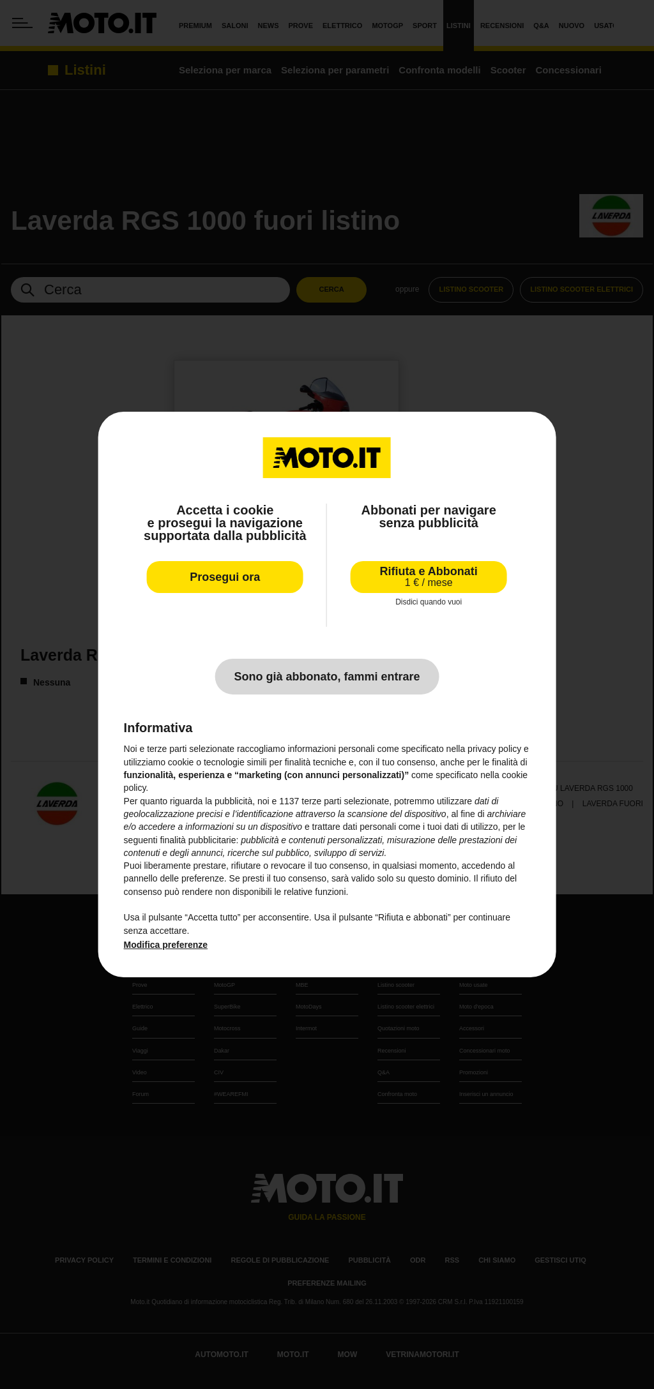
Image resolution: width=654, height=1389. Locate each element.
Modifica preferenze (166, 945)
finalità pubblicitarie (198, 840)
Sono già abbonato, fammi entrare (327, 676)
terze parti (321, 801)
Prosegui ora (225, 577)
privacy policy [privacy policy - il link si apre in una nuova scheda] (494, 749)
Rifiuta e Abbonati (429, 577)
